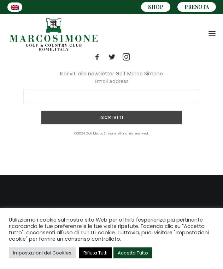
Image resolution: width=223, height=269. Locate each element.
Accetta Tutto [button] (133, 253)
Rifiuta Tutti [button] (95, 253)
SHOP (155, 7)
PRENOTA (196, 7)
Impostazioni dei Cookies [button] (42, 253)
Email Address (112, 81)
